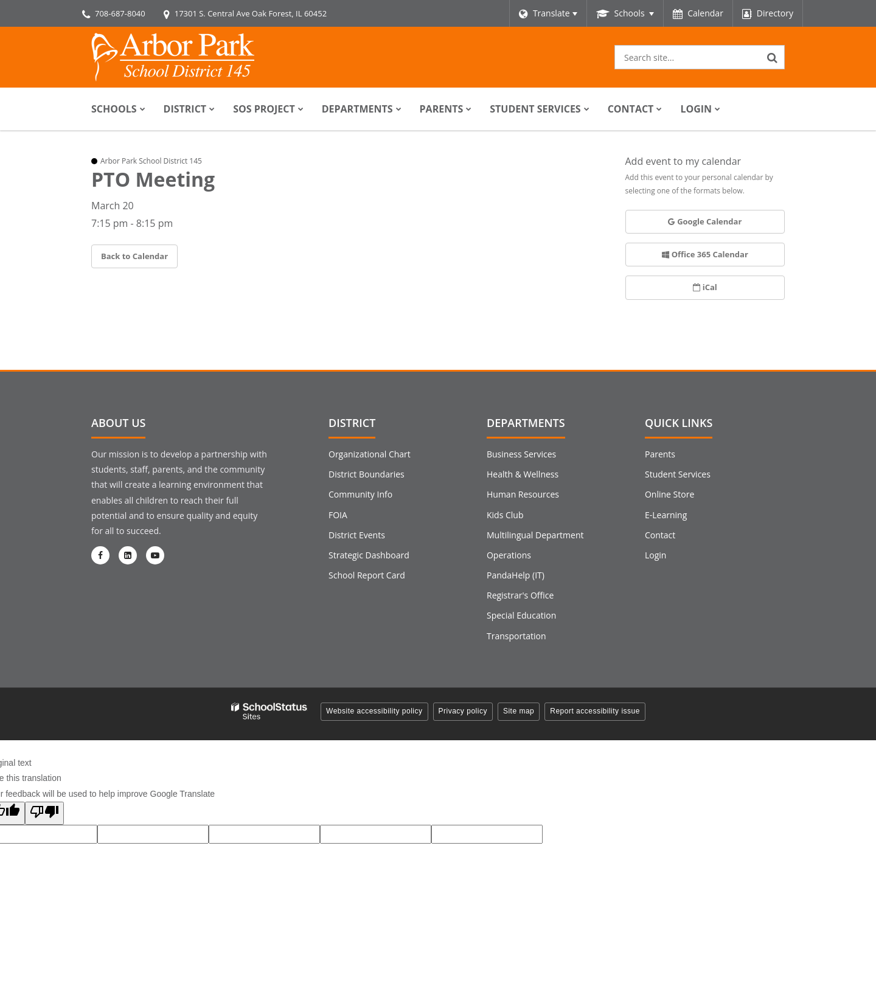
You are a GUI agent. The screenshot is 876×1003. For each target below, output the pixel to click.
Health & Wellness (522, 474)
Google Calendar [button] (705, 221)
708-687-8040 (120, 13)
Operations (509, 555)
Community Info (360, 494)
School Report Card (366, 575)
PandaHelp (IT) (515, 575)
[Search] (772, 57)
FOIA (337, 515)
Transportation (516, 636)
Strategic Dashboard (368, 555)
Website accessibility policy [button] (374, 711)
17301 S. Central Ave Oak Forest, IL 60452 (251, 13)
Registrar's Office (520, 595)
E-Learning (666, 515)
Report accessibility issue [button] (595, 711)
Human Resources (523, 494)
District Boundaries (366, 474)
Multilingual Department (535, 535)
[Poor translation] (44, 813)
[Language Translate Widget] (547, 13)
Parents (660, 454)
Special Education (521, 615)
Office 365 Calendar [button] (705, 254)
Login (655, 555)
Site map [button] (518, 711)
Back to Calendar (134, 256)
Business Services (521, 454)
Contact (660, 535)
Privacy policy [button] (463, 711)
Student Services (678, 474)
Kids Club (505, 515)
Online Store (669, 494)
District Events (356, 535)
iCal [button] (705, 287)
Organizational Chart (369, 454)
